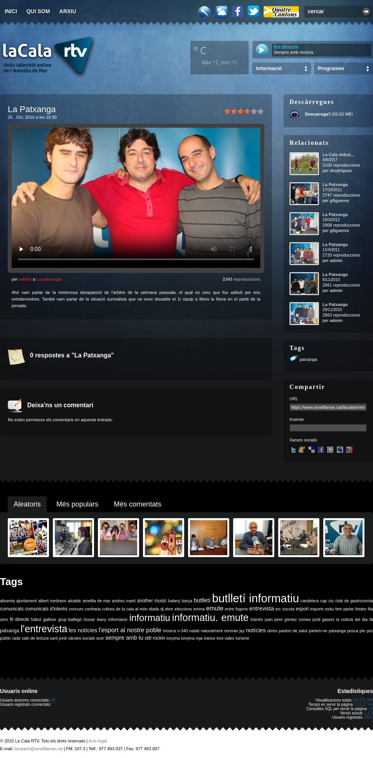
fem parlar (344, 609)
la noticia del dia (352, 619)
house (89, 619)
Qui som (38, 11)
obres (272, 630)
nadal (194, 630)
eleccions (183, 609)
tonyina (173, 638)
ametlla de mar (96, 600)
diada (154, 609)
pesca (352, 630)
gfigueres (339, 200)
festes (360, 609)
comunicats (12, 609)
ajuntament (26, 600)
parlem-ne (318, 630)
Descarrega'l (318, 114)
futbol (36, 619)
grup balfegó (70, 619)
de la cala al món (131, 609)
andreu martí (124, 600)
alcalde (74, 600)
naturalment (212, 630)
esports (317, 609)
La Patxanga (335, 184)
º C (200, 50)
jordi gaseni (323, 619)
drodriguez (341, 170)
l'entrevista (44, 628)
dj (162, 609)
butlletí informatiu (255, 598)
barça (187, 600)
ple (362, 630)
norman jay (234, 630)
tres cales (225, 638)
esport (302, 609)
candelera (310, 600)
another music (152, 600)
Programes (331, 68)
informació (117, 619)
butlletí (202, 600)
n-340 (182, 630)
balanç (174, 600)
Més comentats (137, 504)
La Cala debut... (338, 154)
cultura (108, 609)
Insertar (296, 419)
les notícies (83, 630)
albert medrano (52, 600)
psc (369, 630)
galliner (49, 619)
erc (278, 609)
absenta (7, 600)
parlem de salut (293, 630)
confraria (93, 609)
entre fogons (236, 609)
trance (210, 638)
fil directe (19, 619)
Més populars (77, 504)
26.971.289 (363, 700)
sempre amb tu (124, 638)
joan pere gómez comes (288, 619)
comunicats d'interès (46, 609)
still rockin (155, 638)
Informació (269, 68)
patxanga (308, 359)
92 (53, 700)
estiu (329, 609)
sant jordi (58, 638)
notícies (256, 630)
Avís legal (98, 741)
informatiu (149, 617)
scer (100, 638)
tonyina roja (191, 638)
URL (293, 398)
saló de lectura (35, 638)
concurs (76, 609)
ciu (331, 600)
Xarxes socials (303, 440)
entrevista (261, 608)
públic (5, 638)
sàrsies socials (81, 638)
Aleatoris (27, 504)
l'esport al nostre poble (130, 630)
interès (257, 619)
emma (199, 609)
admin (25, 279)
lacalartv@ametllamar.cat (38, 748)
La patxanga (49, 279)
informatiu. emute (210, 617)
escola (288, 609)
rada (16, 638)
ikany (101, 619)
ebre (169, 609)
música (169, 630)
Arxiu (68, 11)
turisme (242, 638)
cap (323, 600)
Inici (11, 11)
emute (214, 608)
